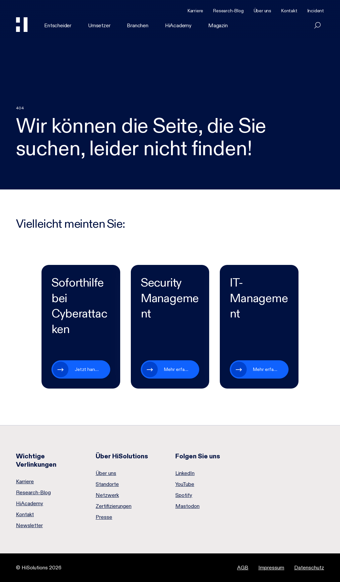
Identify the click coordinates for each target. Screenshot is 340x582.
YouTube (184, 484)
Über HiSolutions (122, 456)
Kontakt (289, 11)
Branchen (137, 25)
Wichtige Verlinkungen (36, 460)
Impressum (271, 567)
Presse (104, 517)
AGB (242, 567)
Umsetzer (99, 25)
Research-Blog (228, 11)
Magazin (218, 25)
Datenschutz (309, 567)
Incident (315, 11)
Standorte (107, 484)
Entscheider (57, 25)
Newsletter (29, 525)
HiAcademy (178, 25)
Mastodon (187, 506)
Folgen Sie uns (197, 456)
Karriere (195, 11)
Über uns (262, 11)
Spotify (183, 495)
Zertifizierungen (113, 506)
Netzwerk (107, 495)
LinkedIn (185, 473)
